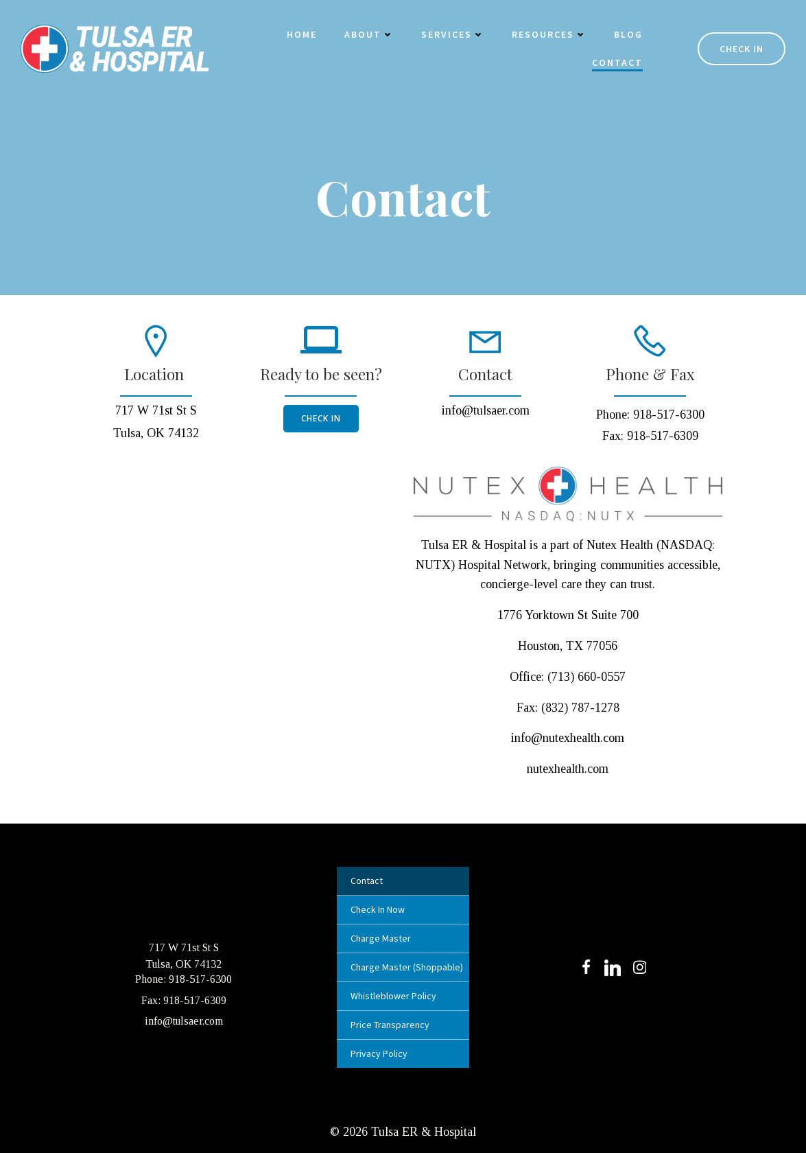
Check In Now (378, 909)
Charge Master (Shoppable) (403, 967)
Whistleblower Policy (393, 996)
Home (302, 34)
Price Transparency (390, 1024)
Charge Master (381, 938)
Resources (549, 34)
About (369, 34)
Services (452, 34)
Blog (628, 34)
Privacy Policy (379, 1053)
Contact (617, 62)
